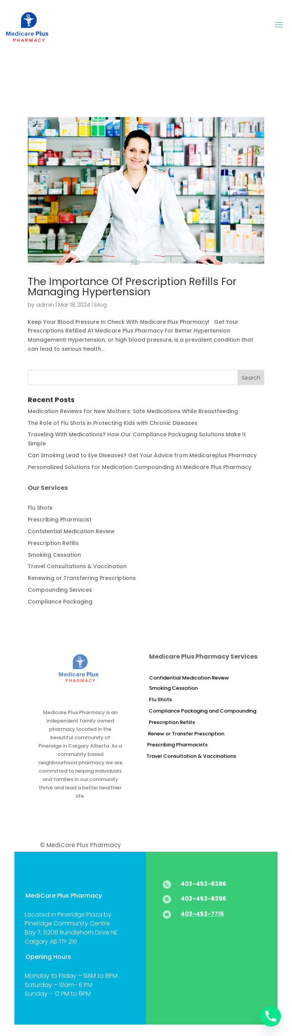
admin (45, 305)
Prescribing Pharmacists (177, 744)
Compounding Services (60, 590)
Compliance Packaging (60, 601)
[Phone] (270, 1016)
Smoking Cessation (54, 555)
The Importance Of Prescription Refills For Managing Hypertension (132, 286)
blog (100, 305)
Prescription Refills (53, 543)
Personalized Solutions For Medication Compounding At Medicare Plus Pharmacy (139, 467)
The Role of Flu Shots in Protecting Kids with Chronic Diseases (112, 423)
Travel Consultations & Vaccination (77, 566)
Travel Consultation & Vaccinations (191, 756)
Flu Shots (40, 508)
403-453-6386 (203, 884)
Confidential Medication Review (71, 531)
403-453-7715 (202, 914)
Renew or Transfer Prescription (186, 733)
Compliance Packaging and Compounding (202, 710)
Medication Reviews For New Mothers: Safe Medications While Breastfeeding (133, 411)
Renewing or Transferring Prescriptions (82, 578)
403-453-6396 (203, 899)
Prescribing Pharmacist (60, 519)
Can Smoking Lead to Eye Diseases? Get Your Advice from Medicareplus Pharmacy (142, 455)
